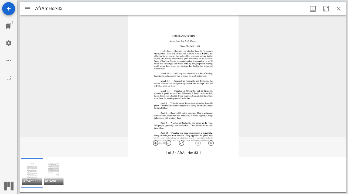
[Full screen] (8, 77)
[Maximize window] (325, 8)
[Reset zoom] (181, 143)
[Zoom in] (155, 143)
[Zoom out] (168, 143)
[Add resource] (8, 8)
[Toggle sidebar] (27, 8)
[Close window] (338, 8)
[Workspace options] (8, 60)
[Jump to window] (8, 25)
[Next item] (211, 143)
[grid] (183, 174)
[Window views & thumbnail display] (312, 8)
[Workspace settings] (8, 43)
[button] (32, 173)
